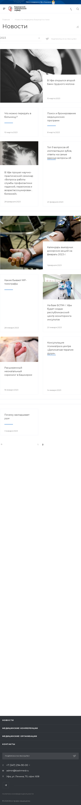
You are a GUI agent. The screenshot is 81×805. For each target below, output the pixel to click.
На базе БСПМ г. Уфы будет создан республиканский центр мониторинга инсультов (59, 312)
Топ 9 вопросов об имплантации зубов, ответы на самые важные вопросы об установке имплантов (60, 154)
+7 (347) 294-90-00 (17, 765)
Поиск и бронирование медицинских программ (61, 117)
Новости (8, 720)
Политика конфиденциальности (18, 794)
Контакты (8, 744)
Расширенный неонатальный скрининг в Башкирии (18, 371)
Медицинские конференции (20, 728)
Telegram (6, 785)
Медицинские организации (19, 736)
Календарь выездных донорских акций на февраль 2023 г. (60, 251)
